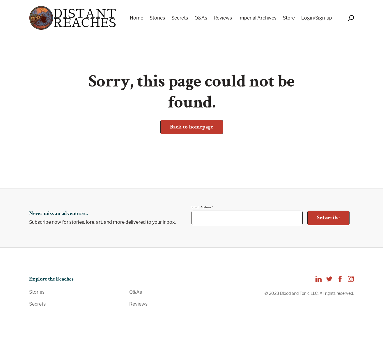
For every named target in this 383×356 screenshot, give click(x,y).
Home (136, 18)
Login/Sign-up (316, 18)
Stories (157, 18)
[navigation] (229, 18)
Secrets (179, 18)
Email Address (202, 207)
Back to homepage (191, 127)
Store (289, 18)
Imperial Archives (257, 18)
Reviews (223, 18)
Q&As (200, 18)
